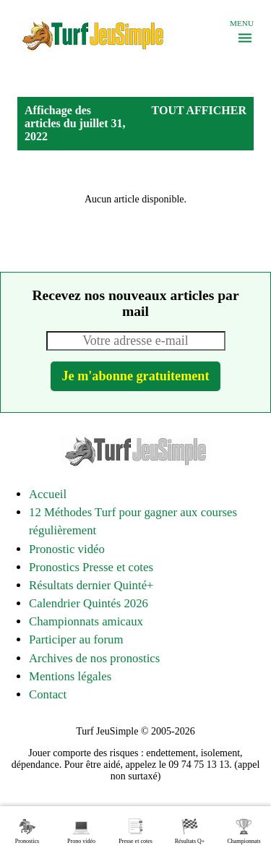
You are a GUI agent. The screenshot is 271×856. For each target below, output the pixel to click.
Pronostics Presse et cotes (91, 567)
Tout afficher (199, 110)
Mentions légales (70, 676)
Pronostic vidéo (67, 549)
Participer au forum (76, 639)
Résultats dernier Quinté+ (91, 585)
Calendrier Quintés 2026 (88, 603)
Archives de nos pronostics (94, 658)
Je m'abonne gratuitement (135, 376)
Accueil (47, 494)
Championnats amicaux (86, 621)
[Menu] (245, 38)
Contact (47, 694)
